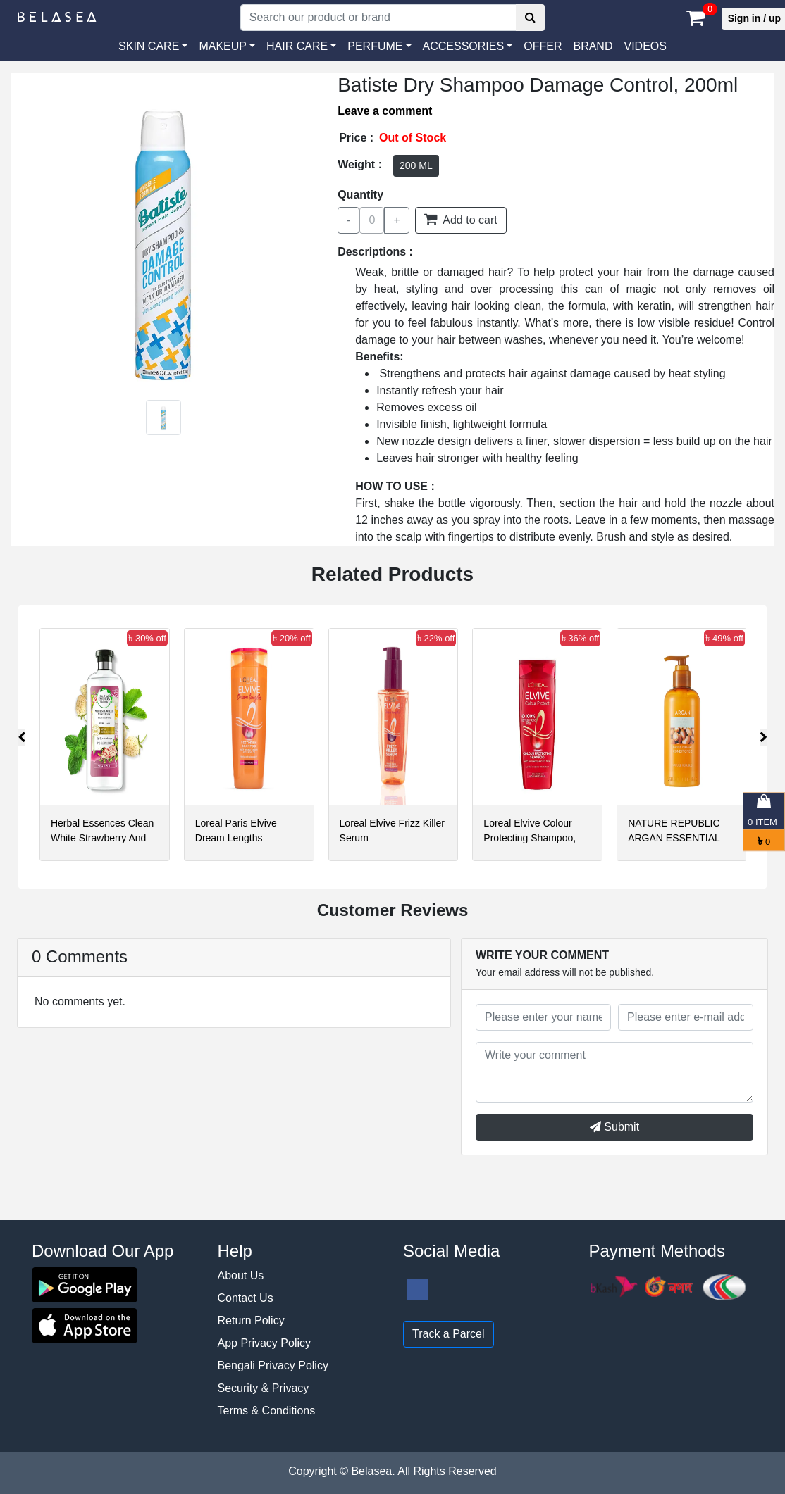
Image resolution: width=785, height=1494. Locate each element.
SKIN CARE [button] (148, 46)
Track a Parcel (448, 1334)
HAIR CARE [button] (297, 46)
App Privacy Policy (264, 1343)
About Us (241, 1275)
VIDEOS (645, 46)
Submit (614, 1127)
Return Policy (251, 1320)
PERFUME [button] (374, 46)
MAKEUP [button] (223, 46)
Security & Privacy (263, 1388)
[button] (468, 46)
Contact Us (245, 1298)
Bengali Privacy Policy (273, 1365)
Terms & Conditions (267, 1411)
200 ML (416, 165)
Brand (592, 46)
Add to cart (460, 219)
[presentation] (21, 737)
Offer (543, 46)
